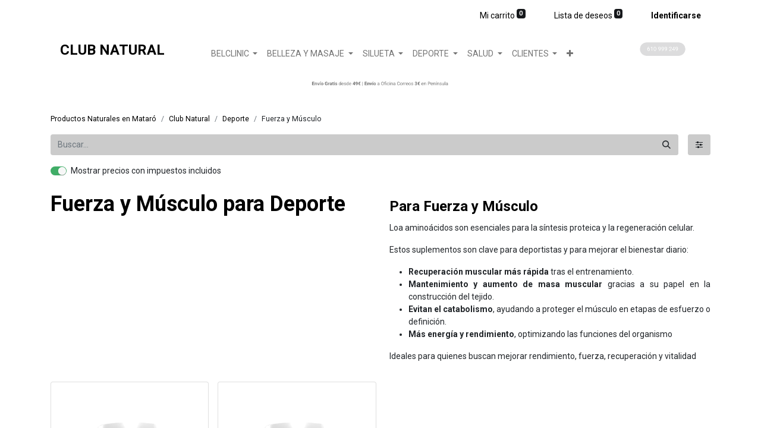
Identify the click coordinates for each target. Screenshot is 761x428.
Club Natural (189, 119)
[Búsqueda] (666, 144)
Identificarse (676, 15)
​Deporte (235, 119)
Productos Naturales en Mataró (103, 119)
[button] (570, 54)
